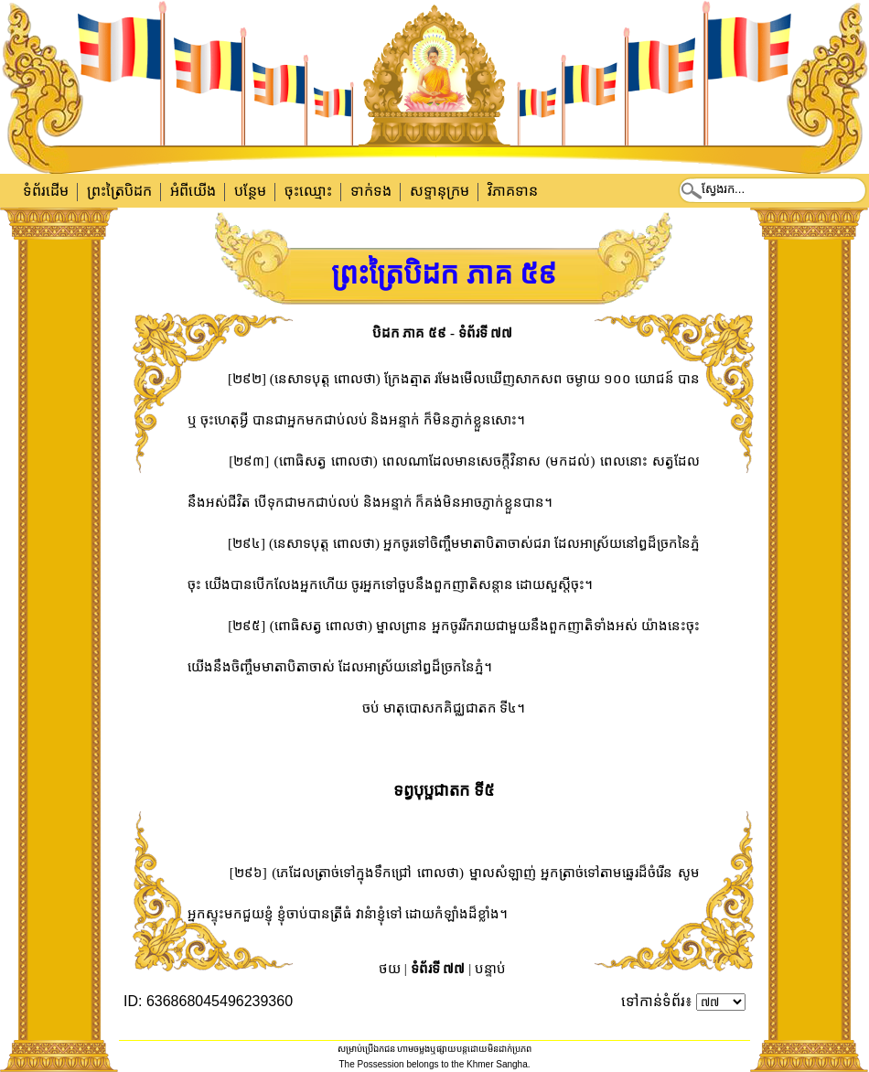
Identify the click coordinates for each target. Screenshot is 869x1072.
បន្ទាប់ (490, 968)
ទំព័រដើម (46, 190)
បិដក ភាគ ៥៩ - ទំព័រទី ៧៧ (442, 333)
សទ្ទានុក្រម (439, 190)
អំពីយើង (193, 190)
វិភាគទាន (513, 190)
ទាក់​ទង (371, 190)
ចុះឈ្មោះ (308, 190)
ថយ (390, 968)
